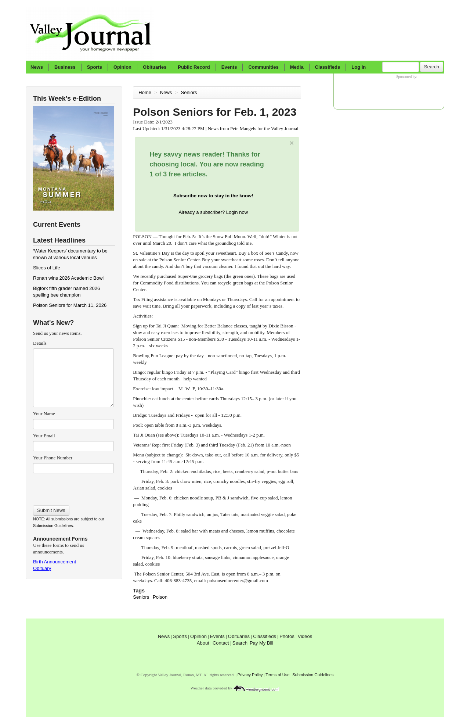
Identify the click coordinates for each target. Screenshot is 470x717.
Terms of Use (277, 675)
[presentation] (73, 487)
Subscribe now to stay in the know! (213, 195)
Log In (358, 67)
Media (297, 67)
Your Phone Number (52, 457)
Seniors (190, 92)
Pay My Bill (261, 643)
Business (65, 67)
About (203, 643)
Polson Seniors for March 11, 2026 (69, 305)
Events (229, 67)
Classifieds (327, 67)
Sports (94, 67)
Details (40, 343)
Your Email (44, 435)
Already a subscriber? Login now (213, 212)
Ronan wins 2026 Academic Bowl (68, 278)
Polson (160, 597)
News (36, 67)
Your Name (44, 413)
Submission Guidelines (53, 525)
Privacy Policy (250, 675)
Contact (221, 643)
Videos (305, 636)
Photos (286, 636)
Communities (263, 67)
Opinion (122, 67)
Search (431, 66)
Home (144, 92)
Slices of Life (46, 267)
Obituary (42, 568)
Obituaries (154, 67)
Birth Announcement (54, 561)
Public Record (194, 67)
